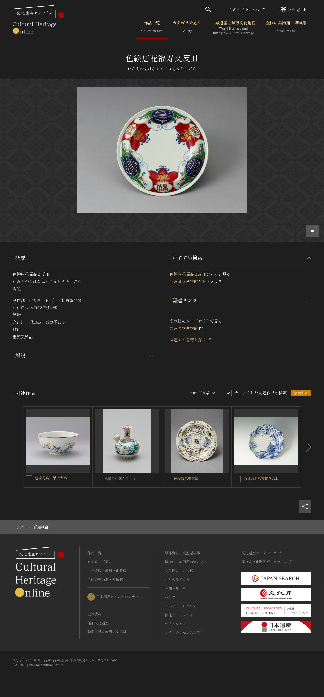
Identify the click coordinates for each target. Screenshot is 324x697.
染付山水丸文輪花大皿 (261, 478)
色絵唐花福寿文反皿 (188, 274)
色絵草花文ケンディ (120, 478)
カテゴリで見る (187, 27)
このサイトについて (247, 9)
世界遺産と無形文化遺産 (233, 27)
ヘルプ (170, 597)
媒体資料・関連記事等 (182, 552)
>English (293, 9)
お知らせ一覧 (175, 588)
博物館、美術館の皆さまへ (186, 561)
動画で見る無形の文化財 (106, 631)
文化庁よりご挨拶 (179, 570)
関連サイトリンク (179, 614)
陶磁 (17, 289)
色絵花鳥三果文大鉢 (51, 477)
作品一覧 (152, 27)
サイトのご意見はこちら (184, 632)
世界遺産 (94, 614)
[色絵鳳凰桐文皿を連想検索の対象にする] (168, 479)
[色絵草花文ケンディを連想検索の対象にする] (98, 479)
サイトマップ (175, 623)
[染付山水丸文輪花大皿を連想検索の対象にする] (237, 479)
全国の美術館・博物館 (286, 27)
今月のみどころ (177, 579)
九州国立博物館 (184, 281)
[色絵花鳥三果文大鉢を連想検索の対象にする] (29, 478)
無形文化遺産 (98, 622)
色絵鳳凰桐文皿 (186, 478)
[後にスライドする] (306, 447)
